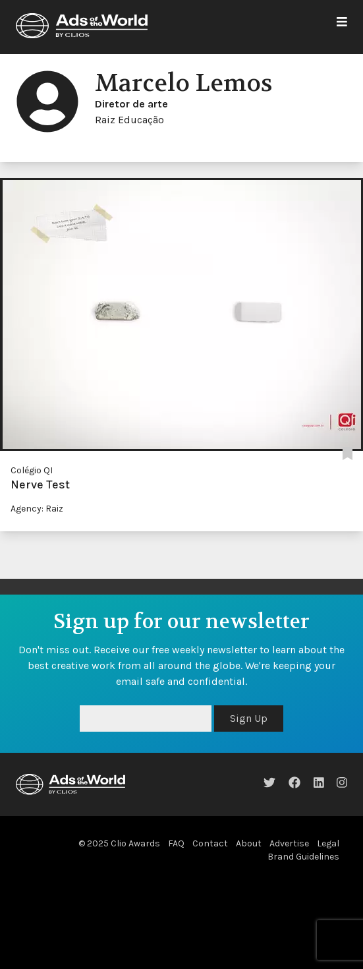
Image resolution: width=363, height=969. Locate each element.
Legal (328, 843)
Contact (210, 843)
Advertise (289, 843)
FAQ (176, 843)
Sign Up (248, 718)
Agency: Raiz (37, 508)
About (249, 843)
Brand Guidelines (303, 856)
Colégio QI (32, 470)
